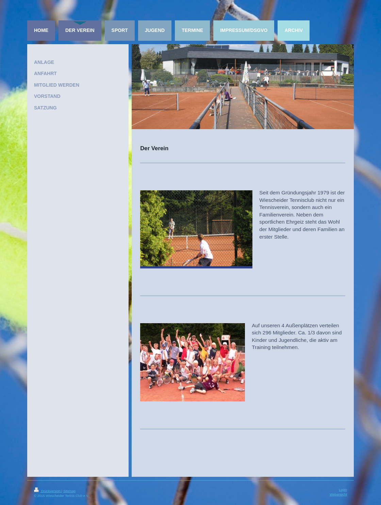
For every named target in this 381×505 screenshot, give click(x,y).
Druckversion (48, 491)
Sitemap (69, 491)
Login (343, 489)
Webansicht (338, 494)
